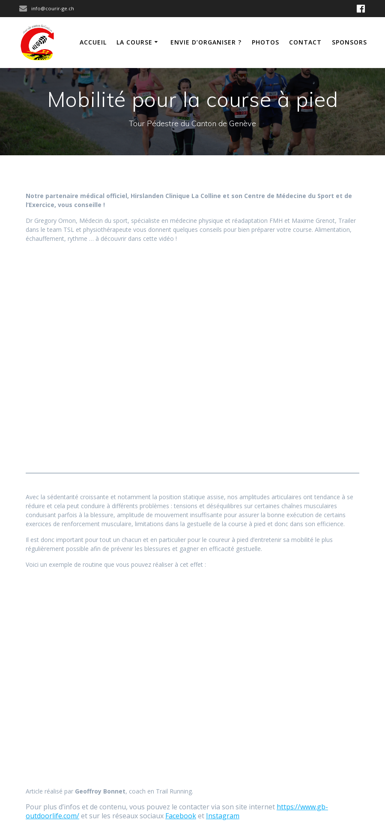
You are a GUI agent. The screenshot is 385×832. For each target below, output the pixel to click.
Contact (305, 42)
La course (134, 42)
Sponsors (349, 42)
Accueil (93, 42)
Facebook (180, 815)
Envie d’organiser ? (206, 42)
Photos (265, 42)
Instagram (222, 815)
